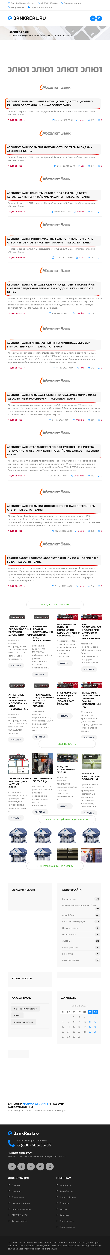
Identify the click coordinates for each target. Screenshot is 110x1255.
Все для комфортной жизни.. (66, 769)
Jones (81, 120)
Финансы (62, 1215)
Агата (81, 257)
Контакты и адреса (19, 1209)
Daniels (80, 211)
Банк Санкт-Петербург (73, 921)
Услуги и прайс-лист (20, 1203)
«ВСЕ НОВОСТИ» (67, 743)
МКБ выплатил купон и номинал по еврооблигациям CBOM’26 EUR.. (68, 630)
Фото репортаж (17, 1221)
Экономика (63, 1185)
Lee (82, 165)
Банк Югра (67, 953)
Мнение (62, 1209)
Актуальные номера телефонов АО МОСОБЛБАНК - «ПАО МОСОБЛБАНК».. (18, 701)
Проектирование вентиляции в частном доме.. (20, 783)
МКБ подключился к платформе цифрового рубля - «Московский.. (91, 631)
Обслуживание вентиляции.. (43, 780)
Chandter (79, 313)
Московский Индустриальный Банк (80, 905)
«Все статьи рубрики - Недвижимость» (67, 819)
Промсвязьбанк (70, 928)
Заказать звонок (71, 3)
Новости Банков (66, 1197)
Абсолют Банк (53, 35)
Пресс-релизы (65, 1221)
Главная (14, 1185)
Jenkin (81, 586)
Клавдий (80, 419)
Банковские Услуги (18, 35)
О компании (16, 1197)
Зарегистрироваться (41, 7)
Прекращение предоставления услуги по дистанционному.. (21, 630)
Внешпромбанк (70, 947)
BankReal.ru (27, 18)
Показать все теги (23, 1021)
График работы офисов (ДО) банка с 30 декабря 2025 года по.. (67, 698)
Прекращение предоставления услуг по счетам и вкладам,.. (44, 700)
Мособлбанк (68, 915)
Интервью (63, 1203)
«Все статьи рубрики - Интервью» (55, 865)
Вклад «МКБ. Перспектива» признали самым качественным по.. (91, 699)
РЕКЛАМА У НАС (17, 1215)
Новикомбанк (69, 934)
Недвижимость (65, 1227)
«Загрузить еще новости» (55, 604)
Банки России (37, 35)
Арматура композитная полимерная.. (91, 776)
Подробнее (16, 120)
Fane (82, 367)
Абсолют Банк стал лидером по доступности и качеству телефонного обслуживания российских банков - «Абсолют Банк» (54, 450)
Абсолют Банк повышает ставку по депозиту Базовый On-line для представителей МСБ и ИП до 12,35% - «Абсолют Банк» (52, 288)
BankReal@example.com (23, 3)
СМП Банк (67, 941)
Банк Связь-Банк (70, 960)
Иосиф (81, 530)
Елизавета (79, 475)
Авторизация (17, 7)
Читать (16, 665)
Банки (17, 1015)
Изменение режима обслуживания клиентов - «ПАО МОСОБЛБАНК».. (43, 633)
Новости (14, 1191)
